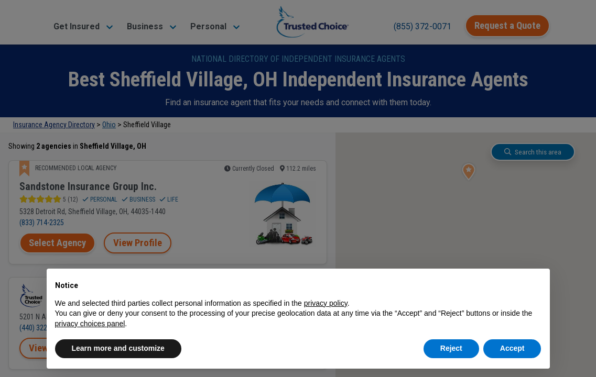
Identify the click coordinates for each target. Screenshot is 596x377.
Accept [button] (512, 348)
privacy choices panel (90, 323)
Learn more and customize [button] (118, 348)
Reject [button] (451, 348)
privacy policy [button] (326, 303)
